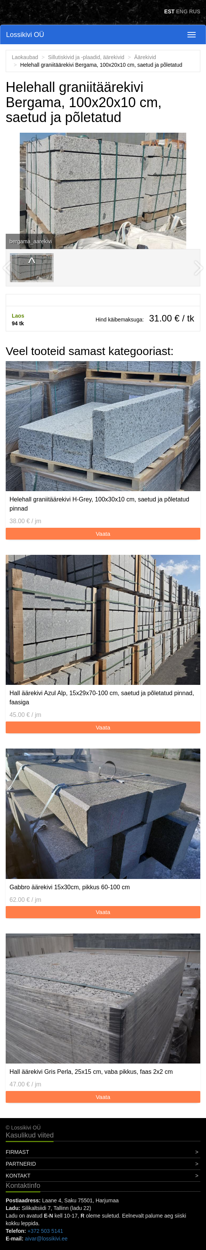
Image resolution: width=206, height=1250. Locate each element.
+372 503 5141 (45, 1231)
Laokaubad (25, 57)
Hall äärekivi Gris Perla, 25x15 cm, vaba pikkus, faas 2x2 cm (91, 1071)
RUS (194, 11)
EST (169, 11)
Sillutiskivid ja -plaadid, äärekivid (86, 57)
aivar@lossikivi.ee (46, 1239)
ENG (181, 11)
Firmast (17, 1152)
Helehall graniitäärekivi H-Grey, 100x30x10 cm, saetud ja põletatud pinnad (99, 504)
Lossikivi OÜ (25, 35)
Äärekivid (145, 57)
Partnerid (21, 1164)
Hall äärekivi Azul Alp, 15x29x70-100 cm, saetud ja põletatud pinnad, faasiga (102, 697)
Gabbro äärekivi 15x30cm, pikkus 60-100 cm (70, 887)
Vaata (103, 533)
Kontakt (18, 1176)
